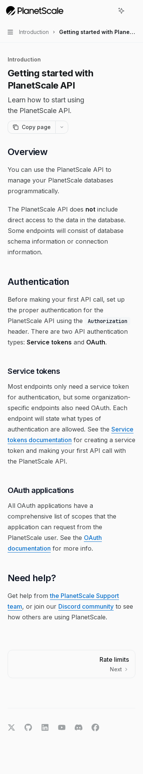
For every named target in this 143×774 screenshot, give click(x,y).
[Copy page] (31, 127)
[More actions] (133, 10)
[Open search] (107, 11)
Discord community (86, 606)
